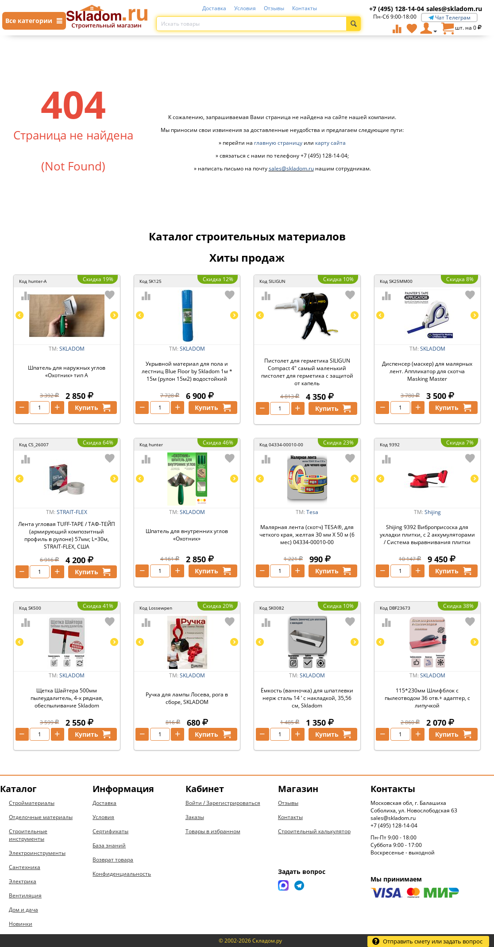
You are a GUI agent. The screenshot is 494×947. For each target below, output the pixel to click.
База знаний (109, 845)
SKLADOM (72, 348)
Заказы (194, 817)
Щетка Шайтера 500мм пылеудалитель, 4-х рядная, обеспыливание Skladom (67, 698)
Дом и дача (23, 909)
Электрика (22, 881)
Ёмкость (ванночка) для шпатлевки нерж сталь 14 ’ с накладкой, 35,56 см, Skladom (307, 698)
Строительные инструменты (28, 835)
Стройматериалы (31, 803)
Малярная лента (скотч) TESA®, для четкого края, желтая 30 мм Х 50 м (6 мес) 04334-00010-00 (307, 534)
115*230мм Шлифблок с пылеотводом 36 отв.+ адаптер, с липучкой (427, 698)
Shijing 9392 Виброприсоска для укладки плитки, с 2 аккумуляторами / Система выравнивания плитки (427, 534)
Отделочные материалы (41, 817)
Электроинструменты (37, 853)
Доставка (214, 8)
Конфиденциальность (122, 873)
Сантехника (24, 867)
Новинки (20, 924)
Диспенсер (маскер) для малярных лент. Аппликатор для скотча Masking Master (427, 371)
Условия (245, 8)
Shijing (433, 512)
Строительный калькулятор (314, 831)
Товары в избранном (212, 831)
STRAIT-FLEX (72, 512)
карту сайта (330, 143)
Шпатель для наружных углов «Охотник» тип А (66, 371)
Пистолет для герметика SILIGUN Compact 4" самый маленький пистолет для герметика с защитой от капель (307, 372)
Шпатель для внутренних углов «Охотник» (187, 534)
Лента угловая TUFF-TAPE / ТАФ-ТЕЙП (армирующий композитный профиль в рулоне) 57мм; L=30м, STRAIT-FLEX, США (66, 535)
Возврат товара (113, 859)
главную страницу (278, 143)
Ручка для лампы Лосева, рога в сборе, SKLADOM (187, 698)
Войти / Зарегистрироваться (222, 803)
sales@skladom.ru (454, 8)
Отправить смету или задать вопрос (427, 941)
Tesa (312, 512)
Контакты (304, 8)
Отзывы (274, 8)
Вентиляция (25, 895)
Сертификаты (110, 831)
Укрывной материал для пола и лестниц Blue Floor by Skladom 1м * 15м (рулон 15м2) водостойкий (187, 371)
